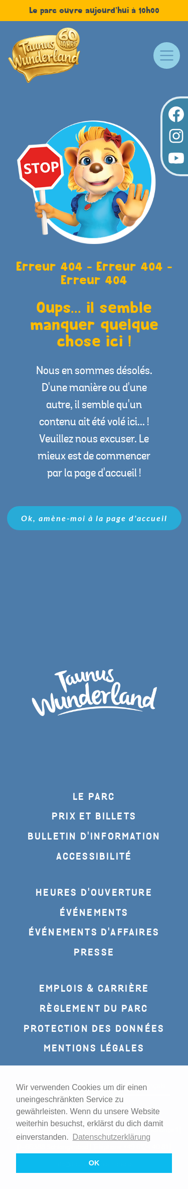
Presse (94, 953)
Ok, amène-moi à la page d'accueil (94, 518)
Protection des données (94, 1029)
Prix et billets (94, 816)
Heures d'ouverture (94, 893)
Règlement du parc (94, 1009)
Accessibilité (94, 857)
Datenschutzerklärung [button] (112, 1137)
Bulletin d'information (94, 837)
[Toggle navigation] (166, 55)
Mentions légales (94, 1048)
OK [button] (94, 1163)
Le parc (94, 797)
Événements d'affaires (94, 932)
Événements (94, 913)
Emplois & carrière (94, 989)
